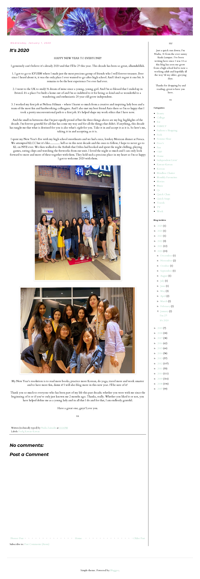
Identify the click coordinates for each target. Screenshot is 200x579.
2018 (160, 333)
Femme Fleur (164, 139)
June (163, 286)
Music (160, 185)
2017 (160, 338)
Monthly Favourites (167, 177)
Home (78, 538)
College (161, 117)
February (165, 306)
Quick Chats (163, 194)
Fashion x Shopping (167, 130)
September (166, 270)
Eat (158, 122)
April (163, 296)
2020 (160, 251)
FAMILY (161, 126)
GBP (159, 151)
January (164, 311)
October (165, 265)
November (166, 260)
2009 (160, 378)
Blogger (114, 570)
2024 (160, 231)
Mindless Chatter (166, 173)
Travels (161, 202)
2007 (160, 388)
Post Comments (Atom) (36, 544)
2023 (160, 236)
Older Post (139, 538)
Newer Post (17, 538)
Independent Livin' (167, 160)
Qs (158, 190)
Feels (21, 431)
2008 (160, 383)
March (164, 301)
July (162, 281)
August (164, 276)
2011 (160, 368)
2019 (160, 328)
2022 (160, 241)
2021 (160, 246)
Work (160, 211)
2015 (160, 348)
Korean (161, 168)
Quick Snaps (163, 198)
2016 (160, 343)
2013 (160, 358)
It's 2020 (164, 320)
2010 (160, 373)
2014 (160, 353)
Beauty (160, 113)
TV (158, 207)
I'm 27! (163, 315)
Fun (159, 147)
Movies (160, 181)
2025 (160, 226)
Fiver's (160, 143)
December (166, 255)
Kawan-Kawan (32, 431)
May (163, 291)
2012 (160, 363)
